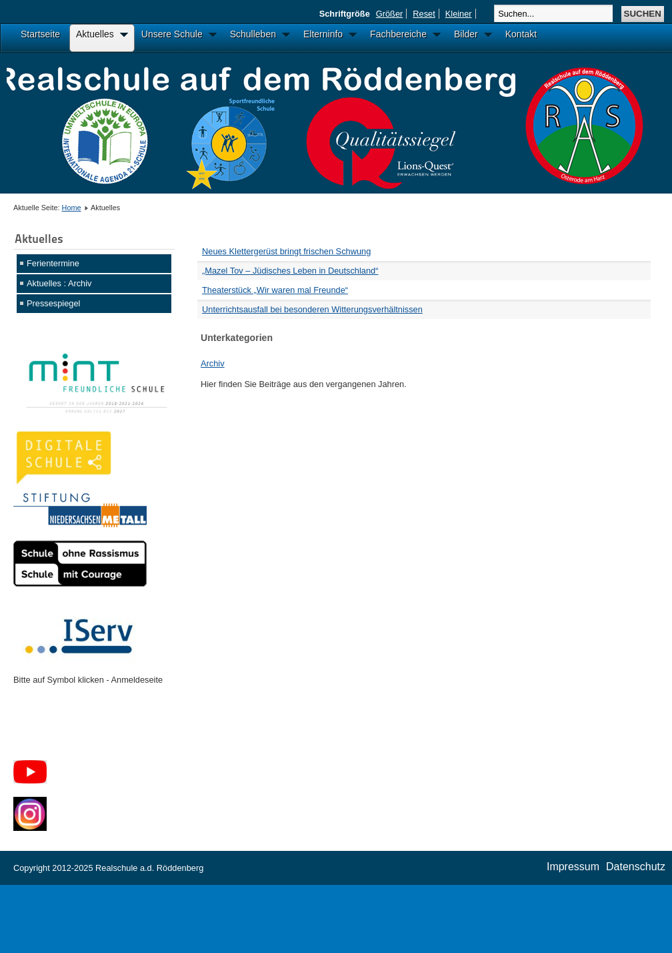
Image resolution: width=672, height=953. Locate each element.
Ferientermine (53, 263)
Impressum (573, 866)
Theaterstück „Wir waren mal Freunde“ (275, 290)
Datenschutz (635, 866)
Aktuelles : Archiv (59, 283)
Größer (389, 14)
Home (71, 208)
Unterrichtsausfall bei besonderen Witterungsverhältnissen (312, 309)
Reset (424, 14)
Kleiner (458, 14)
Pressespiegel (53, 303)
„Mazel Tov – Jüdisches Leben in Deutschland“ (290, 271)
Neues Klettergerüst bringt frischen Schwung (286, 251)
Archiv (213, 363)
